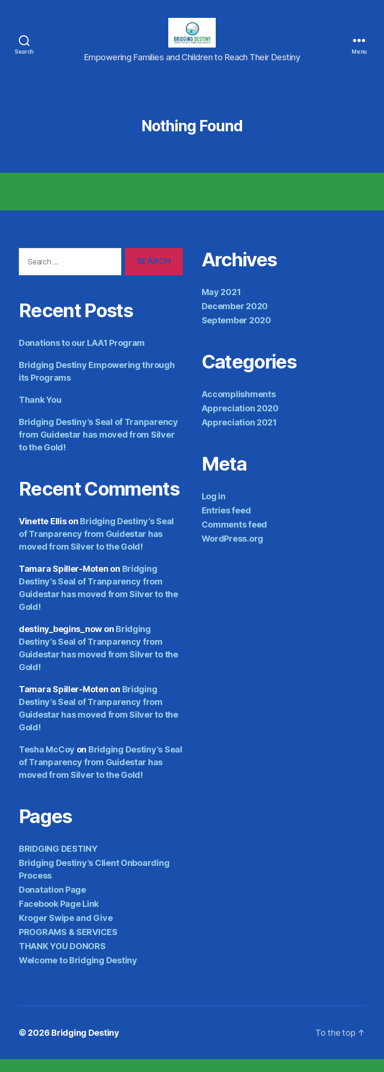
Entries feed (226, 523)
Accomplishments (239, 406)
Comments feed (234, 537)
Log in (214, 508)
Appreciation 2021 (239, 435)
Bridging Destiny (85, 1045)
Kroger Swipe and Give (65, 931)
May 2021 (221, 304)
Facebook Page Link (59, 916)
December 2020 (235, 318)
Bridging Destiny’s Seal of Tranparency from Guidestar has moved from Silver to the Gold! (98, 447)
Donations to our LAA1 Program (82, 355)
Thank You (40, 412)
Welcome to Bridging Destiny (78, 973)
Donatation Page (52, 902)
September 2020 (236, 332)
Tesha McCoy (47, 762)
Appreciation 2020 (240, 420)
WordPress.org (233, 551)
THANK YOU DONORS (62, 959)
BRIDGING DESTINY (58, 861)
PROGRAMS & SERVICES (68, 945)
